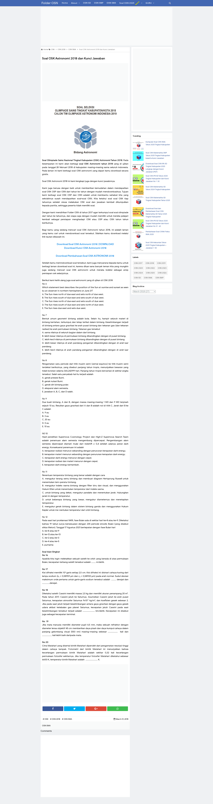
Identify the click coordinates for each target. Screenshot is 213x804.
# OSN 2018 (55, 719)
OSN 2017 (138, 263)
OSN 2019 (161, 263)
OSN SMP (160, 278)
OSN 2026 (162, 273)
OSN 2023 (162, 268)
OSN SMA (148, 278)
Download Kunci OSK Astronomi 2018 (85, 247)
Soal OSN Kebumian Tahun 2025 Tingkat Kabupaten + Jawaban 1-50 (156, 245)
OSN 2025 (150, 273)
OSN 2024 (138, 273)
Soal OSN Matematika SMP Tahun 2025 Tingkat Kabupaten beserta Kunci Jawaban (158, 155)
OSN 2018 (150, 263)
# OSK (46, 719)
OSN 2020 (138, 268)
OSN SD (137, 278)
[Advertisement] (106, 26)
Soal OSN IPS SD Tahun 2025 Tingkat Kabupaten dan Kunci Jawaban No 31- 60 (157, 223)
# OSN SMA (67, 719)
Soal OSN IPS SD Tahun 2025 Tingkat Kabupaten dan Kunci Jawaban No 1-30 (157, 178)
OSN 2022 (150, 268)
